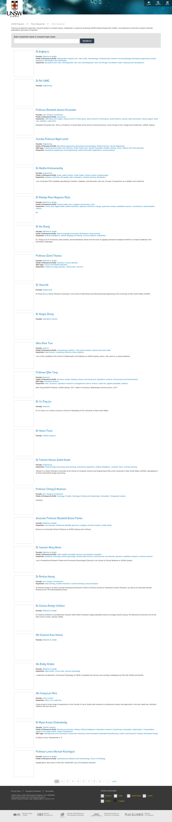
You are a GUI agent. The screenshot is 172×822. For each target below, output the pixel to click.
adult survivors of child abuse (75, 119)
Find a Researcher (38, 24)
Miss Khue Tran (44, 343)
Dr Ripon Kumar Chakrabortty (51, 722)
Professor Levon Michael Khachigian (55, 752)
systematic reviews (109, 206)
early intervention (134, 119)
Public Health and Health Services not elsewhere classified (79, 554)
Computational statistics (66, 350)
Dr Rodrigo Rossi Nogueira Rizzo (53, 197)
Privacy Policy (16, 791)
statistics (124, 383)
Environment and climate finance (125, 379)
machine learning (89, 177)
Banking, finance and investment (83, 379)
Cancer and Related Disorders (55, 265)
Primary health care (64, 204)
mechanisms (137, 206)
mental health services (84, 556)
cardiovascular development (133, 63)
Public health (79, 175)
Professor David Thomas (49, 256)
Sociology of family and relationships (86, 496)
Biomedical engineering (141, 59)
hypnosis (83, 206)
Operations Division (50, 319)
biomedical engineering (54, 150)
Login (149, 3)
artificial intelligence (52, 236)
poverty (124, 119)
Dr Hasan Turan (44, 431)
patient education (72, 206)
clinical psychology (68, 556)
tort (51, 700)
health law (58, 700)
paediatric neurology (52, 556)
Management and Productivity (55, 733)
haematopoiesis (88, 63)
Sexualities (105, 496)
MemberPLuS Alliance (149, 814)
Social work (61, 117)
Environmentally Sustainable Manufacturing (101, 733)
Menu (167, 3)
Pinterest (108, 801)
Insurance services (51, 381)
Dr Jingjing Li (42, 51)
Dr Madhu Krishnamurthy (49, 168)
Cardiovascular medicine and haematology (115, 59)
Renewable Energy (150, 733)
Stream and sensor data (101, 350)
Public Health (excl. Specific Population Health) (91, 148)
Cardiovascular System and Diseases (58, 148)
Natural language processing (68, 234)
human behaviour (91, 584)
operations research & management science (74, 383)
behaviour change (94, 206)
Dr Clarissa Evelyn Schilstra (50, 606)
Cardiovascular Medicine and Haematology (73, 759)
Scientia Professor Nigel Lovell (52, 139)
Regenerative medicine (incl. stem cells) (72, 59)
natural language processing (71, 236)
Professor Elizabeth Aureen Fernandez (56, 110)
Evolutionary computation (122, 729)
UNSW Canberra (49, 436)
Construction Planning (76, 733)
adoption (43, 121)
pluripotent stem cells (53, 63)
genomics (75, 525)
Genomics (61, 263)
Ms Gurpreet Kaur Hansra (49, 635)
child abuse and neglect (54, 119)
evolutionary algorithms (85, 467)
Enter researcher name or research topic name (34, 37)
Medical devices (103, 146)
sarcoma (79, 267)
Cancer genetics (71, 263)
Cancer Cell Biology (97, 759)
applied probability (113, 383)
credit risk (102, 383)
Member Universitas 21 (48, 814)
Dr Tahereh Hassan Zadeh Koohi (53, 460)
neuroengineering (70, 150)
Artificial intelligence (87, 729)
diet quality (64, 177)
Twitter (120, 796)
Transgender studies (117, 496)
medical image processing (55, 467)
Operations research (104, 379)
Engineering (47, 86)
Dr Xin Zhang (43, 226)
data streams (50, 352)
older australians (75, 177)
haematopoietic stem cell (71, 63)
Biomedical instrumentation (86, 146)
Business (46, 377)
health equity (107, 525)
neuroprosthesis (109, 150)
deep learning (71, 467)
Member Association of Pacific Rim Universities (111, 814)
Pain (93, 204)
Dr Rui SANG (42, 81)
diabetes (48, 177)
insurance (53, 383)
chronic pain (49, 206)
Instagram (121, 801)
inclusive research (94, 525)
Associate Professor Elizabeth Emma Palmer (59, 518)
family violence (115, 119)
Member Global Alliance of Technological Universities (75, 814)
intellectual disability (63, 525)
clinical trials (70, 267)
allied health (49, 671)
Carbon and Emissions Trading (130, 733)
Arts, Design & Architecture (53, 115)
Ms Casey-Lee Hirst (46, 693)
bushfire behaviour (63, 584)
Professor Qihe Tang (47, 372)
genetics (62, 267)
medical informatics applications (90, 150)
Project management (65, 731)
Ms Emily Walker (45, 664)
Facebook (108, 796)
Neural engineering (117, 146)
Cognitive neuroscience (81, 204)
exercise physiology (72, 671)
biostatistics (101, 177)
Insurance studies (63, 379)
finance (95, 383)
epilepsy (83, 525)
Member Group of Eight (27, 814)
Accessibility (49, 791)
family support (147, 119)
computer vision (117, 467)
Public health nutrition (65, 175)
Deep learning (94, 234)
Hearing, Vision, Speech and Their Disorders (127, 148)
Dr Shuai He (42, 285)
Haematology (93, 59)
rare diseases (50, 525)
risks (47, 383)
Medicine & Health (50, 56)
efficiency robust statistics (74, 352)
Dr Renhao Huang (45, 577)
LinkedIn (150, 796)
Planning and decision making (68, 729)
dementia (55, 177)
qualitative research (124, 206)
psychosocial (99, 556)
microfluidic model (115, 63)
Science (46, 348)
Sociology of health (64, 496)
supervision (51, 121)
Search (158, 3)
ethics (47, 700)
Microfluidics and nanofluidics (56, 60)
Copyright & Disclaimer (33, 791)
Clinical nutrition (91, 175)
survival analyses (89, 236)
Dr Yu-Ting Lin (43, 401)
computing (60, 352)
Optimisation (137, 729)
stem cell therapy (101, 63)
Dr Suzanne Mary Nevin (48, 547)
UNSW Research (17, 24)
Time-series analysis (83, 350)
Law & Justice (48, 698)
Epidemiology (103, 175)
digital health (60, 206)
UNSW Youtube (136, 796)
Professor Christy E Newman (51, 489)
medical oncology (51, 267)
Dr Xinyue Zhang (45, 314)
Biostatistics (84, 234)
